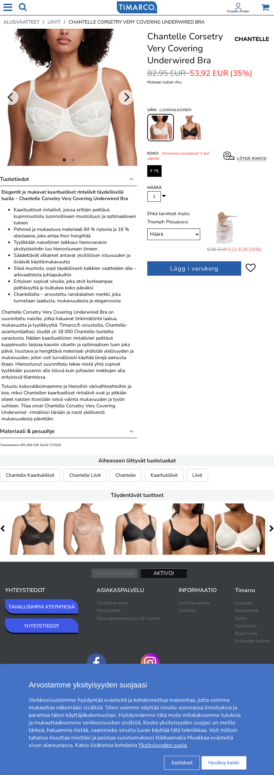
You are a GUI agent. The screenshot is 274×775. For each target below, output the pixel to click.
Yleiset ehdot (109, 610)
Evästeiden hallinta (252, 641)
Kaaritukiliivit (164, 475)
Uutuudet (243, 603)
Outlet (241, 618)
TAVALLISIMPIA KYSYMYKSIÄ (42, 607)
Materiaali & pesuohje (27, 431)
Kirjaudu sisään (238, 11)
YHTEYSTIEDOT (41, 626)
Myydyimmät (246, 610)
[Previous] (10, 97)
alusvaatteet (21, 22)
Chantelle (125, 475)
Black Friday (246, 633)
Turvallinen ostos (112, 603)
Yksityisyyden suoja (162, 745)
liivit (53, 22)
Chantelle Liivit (85, 475)
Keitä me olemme (194, 603)
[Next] (126, 97)
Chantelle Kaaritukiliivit (30, 475)
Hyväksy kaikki (223, 762)
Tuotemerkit (246, 626)
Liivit (197, 475)
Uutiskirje (187, 610)
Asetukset (181, 762)
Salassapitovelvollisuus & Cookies (128, 618)
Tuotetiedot (14, 179)
